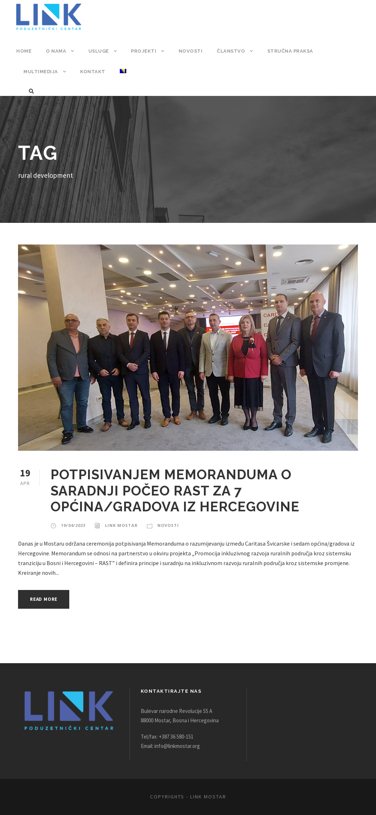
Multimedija (40, 71)
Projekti (143, 51)
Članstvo (228, 51)
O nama (55, 51)
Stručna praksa (287, 51)
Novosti (189, 51)
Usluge (98, 51)
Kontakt (91, 71)
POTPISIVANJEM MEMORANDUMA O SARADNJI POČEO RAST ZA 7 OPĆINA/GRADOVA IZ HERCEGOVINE (176, 490)
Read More (45, 599)
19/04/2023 (72, 525)
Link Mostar (119, 525)
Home (23, 51)
